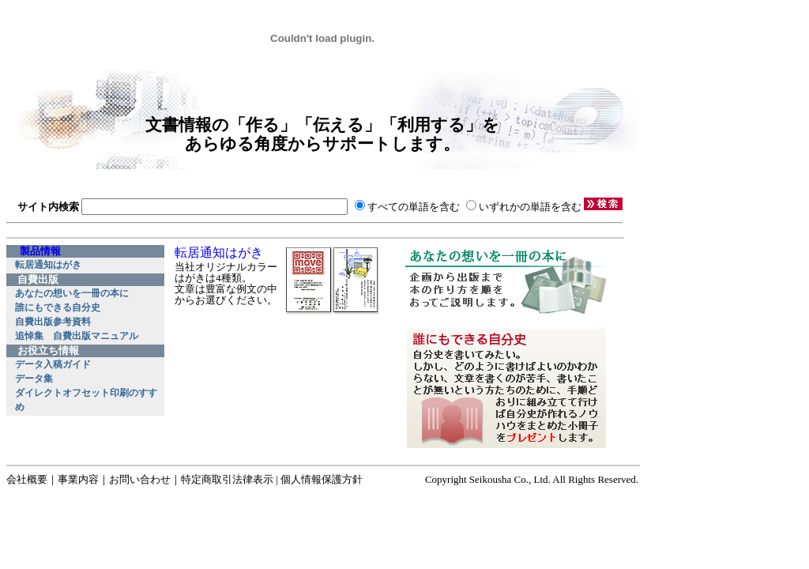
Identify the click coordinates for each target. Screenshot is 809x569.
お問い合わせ (140, 479)
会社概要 (26, 479)
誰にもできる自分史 (57, 307)
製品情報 (40, 251)
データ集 (34, 378)
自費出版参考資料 (53, 321)
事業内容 (78, 479)
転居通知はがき (48, 264)
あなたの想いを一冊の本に (72, 293)
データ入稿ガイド (53, 364)
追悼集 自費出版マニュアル (76, 336)
